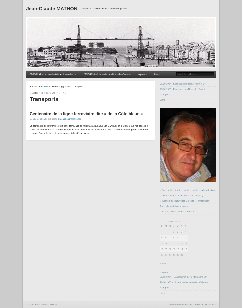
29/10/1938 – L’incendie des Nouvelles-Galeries (107, 74)
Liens (157, 74)
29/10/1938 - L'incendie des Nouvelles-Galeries (183, 89)
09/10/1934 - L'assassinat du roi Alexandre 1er (183, 83)
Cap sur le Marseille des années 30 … (179, 211)
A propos (142, 74)
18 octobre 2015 (37, 119)
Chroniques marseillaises (69, 119)
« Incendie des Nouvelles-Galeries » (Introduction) (185, 201)
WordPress (210, 304)
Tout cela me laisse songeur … (175, 206)
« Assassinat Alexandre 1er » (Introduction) (181, 195)
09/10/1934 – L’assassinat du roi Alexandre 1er (53, 74)
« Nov (163, 263)
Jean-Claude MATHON (51, 8)
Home (47, 86)
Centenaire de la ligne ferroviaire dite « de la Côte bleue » (86, 113)
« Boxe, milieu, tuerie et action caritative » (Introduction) (188, 190)
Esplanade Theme (190, 304)
